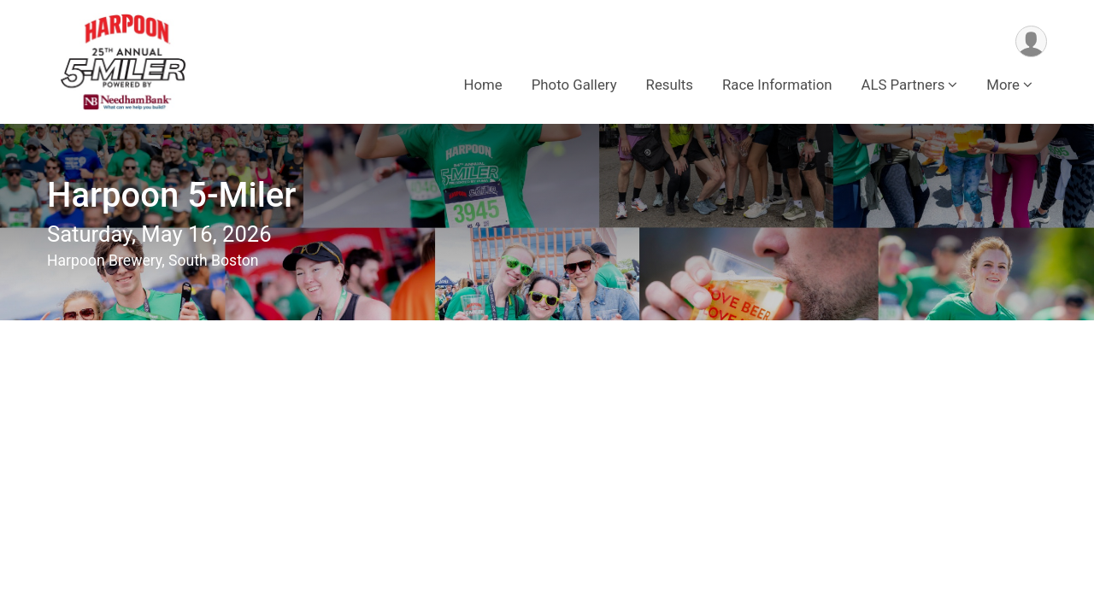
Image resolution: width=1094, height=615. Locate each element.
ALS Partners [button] (903, 84)
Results (669, 84)
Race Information (777, 84)
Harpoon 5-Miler (171, 195)
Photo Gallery (574, 84)
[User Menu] (1031, 41)
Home (483, 84)
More (1003, 84)
